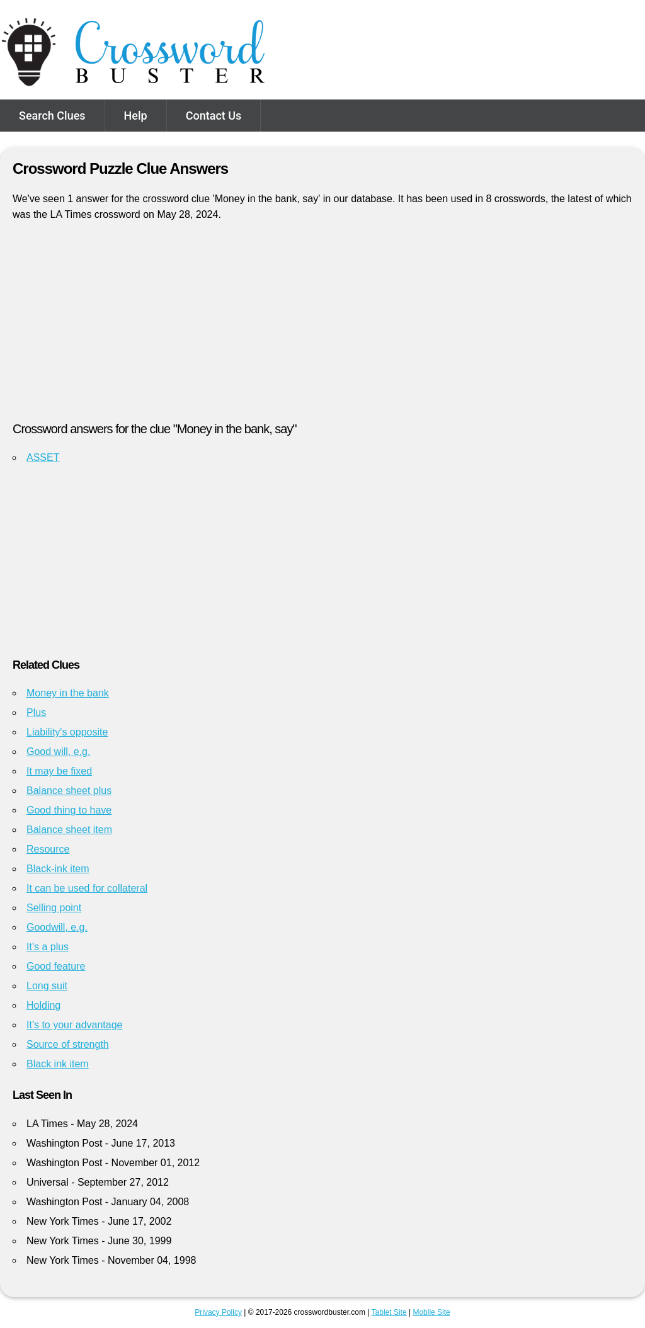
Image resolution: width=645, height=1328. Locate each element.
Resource (47, 849)
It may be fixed (59, 771)
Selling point (53, 907)
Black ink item (57, 1063)
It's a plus (47, 946)
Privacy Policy (218, 1312)
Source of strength (67, 1044)
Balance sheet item (69, 829)
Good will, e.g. (58, 751)
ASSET (42, 457)
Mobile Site (431, 1312)
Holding (43, 1005)
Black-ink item (57, 868)
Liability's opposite (67, 732)
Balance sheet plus (68, 790)
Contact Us (214, 115)
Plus (36, 712)
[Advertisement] (322, 327)
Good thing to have (68, 810)
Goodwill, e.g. (57, 927)
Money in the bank (67, 693)
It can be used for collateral (86, 888)
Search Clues (52, 115)
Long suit (46, 985)
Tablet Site (389, 1312)
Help (135, 115)
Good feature (55, 966)
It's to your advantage (74, 1024)
